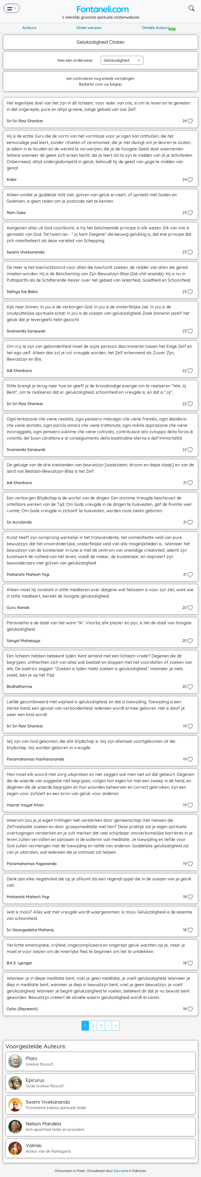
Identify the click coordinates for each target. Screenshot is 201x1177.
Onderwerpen (89, 27)
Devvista (121, 1171)
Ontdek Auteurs (158, 28)
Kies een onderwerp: (75, 60)
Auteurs (29, 27)
